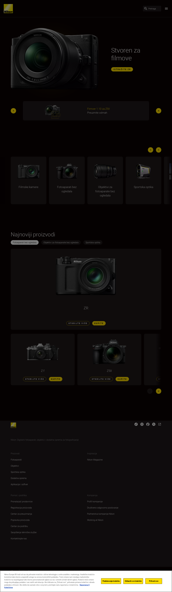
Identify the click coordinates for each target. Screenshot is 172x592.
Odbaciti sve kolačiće (133, 581)
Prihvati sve (153, 581)
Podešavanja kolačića (111, 581)
